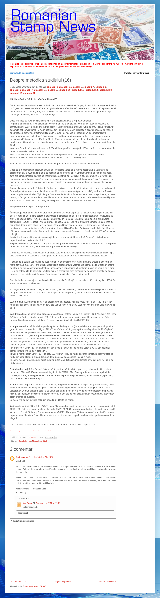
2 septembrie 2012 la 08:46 (48, 503)
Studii (45, 441)
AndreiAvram (22, 457)
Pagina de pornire (62, 582)
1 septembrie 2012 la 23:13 (41, 457)
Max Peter (27, 503)
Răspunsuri (24, 498)
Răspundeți (21, 492)
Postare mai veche (107, 582)
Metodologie (37, 441)
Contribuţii (22, 441)
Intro (29, 441)
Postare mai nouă (18, 582)
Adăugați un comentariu (22, 521)
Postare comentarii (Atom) (34, 586)
